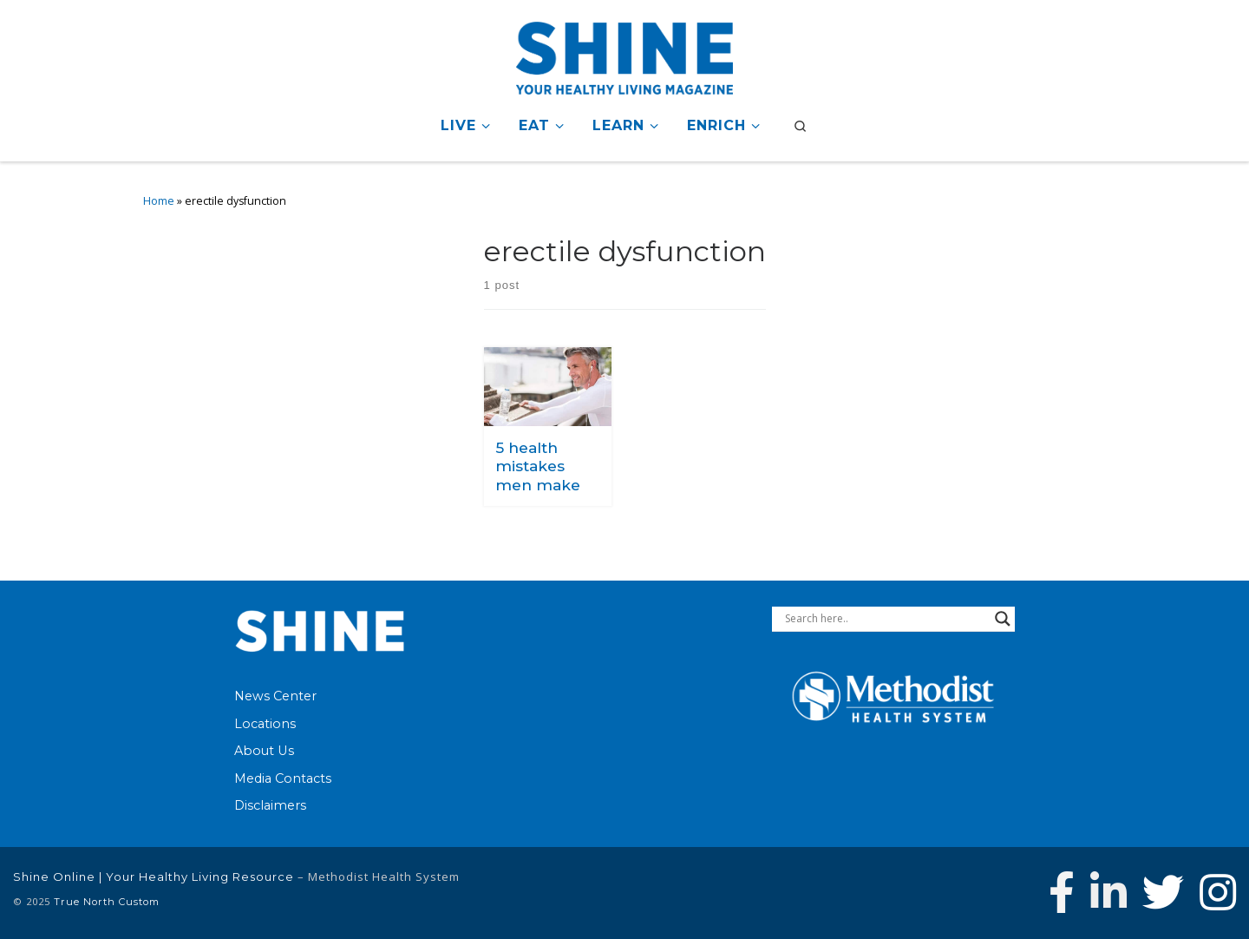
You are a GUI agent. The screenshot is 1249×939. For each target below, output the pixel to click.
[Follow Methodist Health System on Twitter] (1163, 892)
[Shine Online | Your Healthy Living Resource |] (624, 55)
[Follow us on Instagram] (1218, 892)
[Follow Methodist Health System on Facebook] (1062, 892)
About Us (264, 750)
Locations (265, 723)
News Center (275, 696)
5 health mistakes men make (537, 466)
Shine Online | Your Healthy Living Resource (153, 876)
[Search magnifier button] (1003, 619)
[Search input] (885, 619)
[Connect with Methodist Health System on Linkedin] (1108, 892)
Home (158, 201)
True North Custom (107, 902)
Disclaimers (270, 805)
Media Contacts (282, 778)
